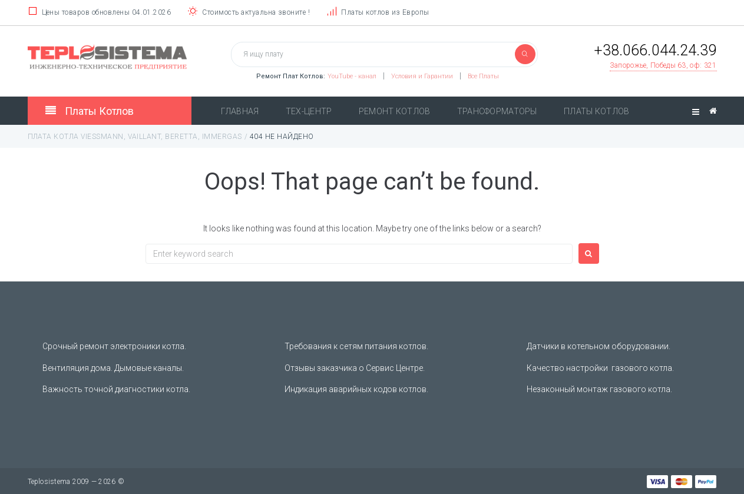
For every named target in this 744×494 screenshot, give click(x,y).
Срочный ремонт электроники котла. (114, 346)
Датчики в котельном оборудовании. (598, 346)
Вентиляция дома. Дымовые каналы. (113, 368)
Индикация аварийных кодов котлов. (356, 389)
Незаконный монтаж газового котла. (599, 389)
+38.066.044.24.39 (655, 50)
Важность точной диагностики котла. (116, 389)
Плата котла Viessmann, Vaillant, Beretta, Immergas (135, 136)
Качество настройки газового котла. (600, 368)
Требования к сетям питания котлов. (356, 346)
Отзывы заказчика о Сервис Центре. (355, 368)
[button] (663, 66)
